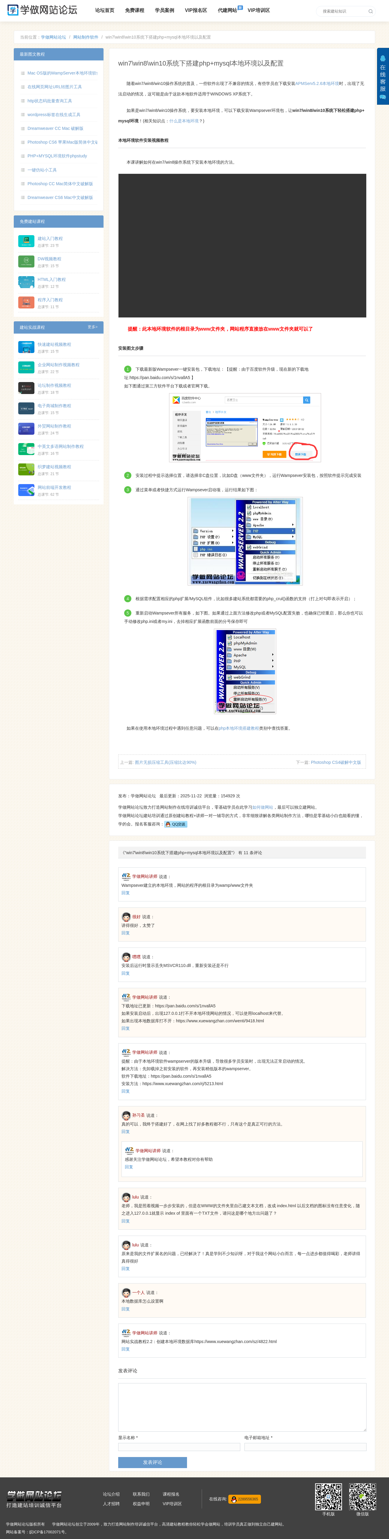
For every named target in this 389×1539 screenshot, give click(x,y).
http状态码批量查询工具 (50, 100)
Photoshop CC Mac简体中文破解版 (60, 183)
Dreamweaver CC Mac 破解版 (55, 128)
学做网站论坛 (53, 37)
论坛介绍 (111, 1494)
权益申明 (141, 1503)
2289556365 (244, 1499)
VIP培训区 (259, 10)
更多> (93, 327)
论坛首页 (104, 10)
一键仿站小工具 (42, 170)
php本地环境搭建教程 (239, 728)
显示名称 (128, 1437)
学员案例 (164, 10)
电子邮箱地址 (258, 1437)
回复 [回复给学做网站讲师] (125, 892)
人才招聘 (111, 1503)
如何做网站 (262, 807)
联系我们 (141, 1494)
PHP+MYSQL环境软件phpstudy (57, 155)
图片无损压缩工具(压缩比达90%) (165, 762)
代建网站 (227, 10)
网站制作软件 (85, 37)
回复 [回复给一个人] (125, 1309)
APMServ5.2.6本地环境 (317, 83)
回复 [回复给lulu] (125, 1221)
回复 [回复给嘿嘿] (125, 973)
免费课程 (134, 10)
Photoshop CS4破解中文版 (336, 762)
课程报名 (171, 1494)
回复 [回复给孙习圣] (125, 1131)
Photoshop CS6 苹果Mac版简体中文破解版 (68, 142)
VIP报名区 (196, 10)
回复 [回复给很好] (125, 932)
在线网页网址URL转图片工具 (55, 86)
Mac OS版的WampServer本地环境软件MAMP (70, 73)
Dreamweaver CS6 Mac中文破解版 (60, 197)
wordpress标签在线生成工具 (54, 114)
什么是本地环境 (184, 120)
